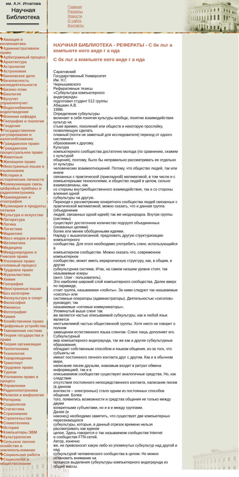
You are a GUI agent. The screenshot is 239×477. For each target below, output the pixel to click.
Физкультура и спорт (22, 298)
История (11, 428)
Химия (9, 279)
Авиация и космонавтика (13, 42)
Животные (13, 157)
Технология (14, 353)
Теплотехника (16, 349)
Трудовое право (18, 270)
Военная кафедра (19, 116)
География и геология (23, 121)
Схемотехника (16, 423)
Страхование (15, 414)
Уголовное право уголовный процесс (18, 263)
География (13, 284)
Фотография (14, 312)
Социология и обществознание (15, 461)
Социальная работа (21, 455)
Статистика (13, 409)
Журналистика (16, 275)
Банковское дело (19, 76)
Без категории (16, 293)
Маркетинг (13, 234)
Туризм (10, 372)
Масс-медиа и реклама (24, 238)
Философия (14, 303)
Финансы (12, 307)
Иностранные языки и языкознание (22, 168)
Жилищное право (19, 162)
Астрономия (14, 71)
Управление (14, 386)
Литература (14, 220)
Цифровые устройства (24, 326)
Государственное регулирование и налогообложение (17, 135)
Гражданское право (21, 144)
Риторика (12, 400)
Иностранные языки (22, 289)
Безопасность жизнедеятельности (18, 83)
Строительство (17, 418)
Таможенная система (22, 331)
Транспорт (13, 363)
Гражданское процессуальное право (21, 150)
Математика (14, 243)
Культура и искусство (23, 215)
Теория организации (22, 344)
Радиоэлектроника (20, 390)
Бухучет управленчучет (14, 101)
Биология (12, 94)
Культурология (17, 437)
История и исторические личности (22, 177)
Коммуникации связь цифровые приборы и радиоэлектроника (21, 188)
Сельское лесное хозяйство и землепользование (17, 446)
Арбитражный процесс (24, 57)
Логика (9, 224)
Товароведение (17, 358)
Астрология (14, 67)
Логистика (12, 229)
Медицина (12, 248)
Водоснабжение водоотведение (16, 110)
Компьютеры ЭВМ (20, 432)
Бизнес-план (15, 89)
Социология (14, 404)
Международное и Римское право (18, 254)
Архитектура (15, 62)
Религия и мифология (23, 395)
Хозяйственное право (23, 321)
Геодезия (11, 126)
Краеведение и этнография (15, 199)
